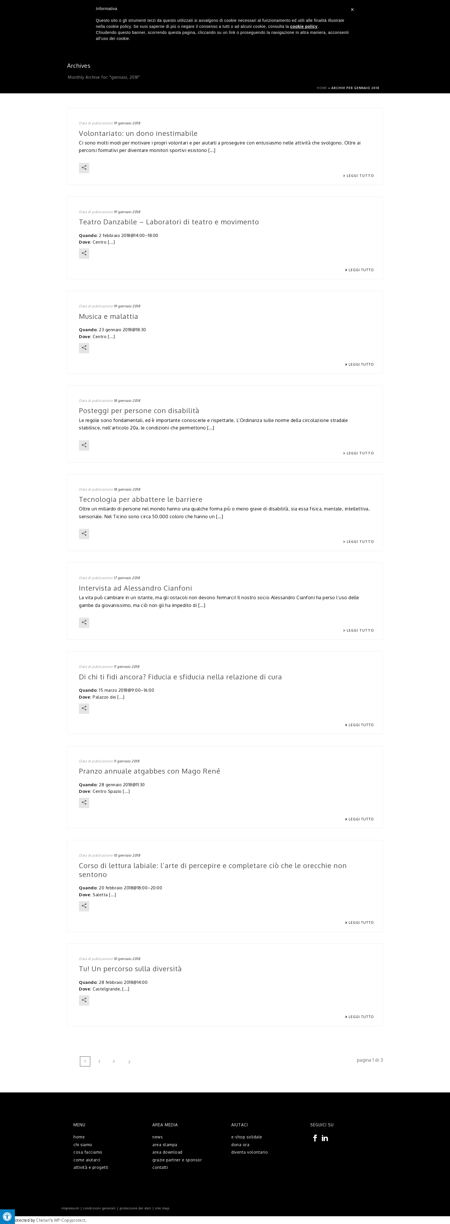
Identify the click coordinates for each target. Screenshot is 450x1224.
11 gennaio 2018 (126, 666)
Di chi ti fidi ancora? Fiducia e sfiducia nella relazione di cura (180, 676)
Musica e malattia (108, 316)
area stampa (164, 1144)
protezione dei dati (135, 1208)
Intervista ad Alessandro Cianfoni (135, 587)
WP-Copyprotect (70, 1220)
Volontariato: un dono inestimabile (138, 133)
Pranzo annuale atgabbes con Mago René (149, 770)
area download (167, 1152)
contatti (160, 1167)
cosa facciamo (87, 1152)
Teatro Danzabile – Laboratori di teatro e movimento (169, 221)
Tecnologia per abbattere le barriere (141, 499)
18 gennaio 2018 (127, 400)
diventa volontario (249, 1152)
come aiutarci (86, 1159)
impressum (70, 1208)
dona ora (240, 1144)
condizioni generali (99, 1208)
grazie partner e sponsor (177, 1159)
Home (322, 88)
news (157, 1136)
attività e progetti (90, 1167)
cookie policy (303, 26)
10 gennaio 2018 (127, 855)
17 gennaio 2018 (127, 578)
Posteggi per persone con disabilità (139, 410)
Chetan (43, 1220)
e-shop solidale (246, 1136)
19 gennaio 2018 (127, 123)
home (79, 1136)
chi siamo (82, 1144)
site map (162, 1208)
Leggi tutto (358, 176)
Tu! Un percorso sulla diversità (130, 968)
